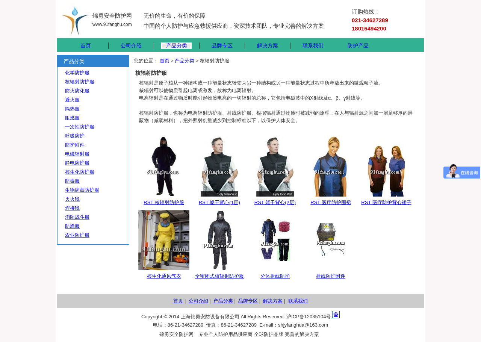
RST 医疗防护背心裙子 (386, 202)
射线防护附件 (330, 276)
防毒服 (72, 181)
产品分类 (176, 45)
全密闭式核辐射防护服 (219, 276)
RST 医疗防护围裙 (330, 202)
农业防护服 (77, 235)
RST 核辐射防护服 (164, 202)
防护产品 (358, 45)
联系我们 (313, 45)
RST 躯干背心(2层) (275, 202)
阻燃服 (72, 118)
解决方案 (267, 45)
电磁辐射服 (77, 154)
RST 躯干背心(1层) (219, 202)
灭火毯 (72, 199)
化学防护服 (77, 73)
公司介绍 (131, 45)
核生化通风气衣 (164, 276)
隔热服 (72, 109)
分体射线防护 (275, 276)
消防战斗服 (77, 217)
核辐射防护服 (79, 82)
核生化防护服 (79, 172)
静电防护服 (77, 163)
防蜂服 (72, 226)
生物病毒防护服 (82, 190)
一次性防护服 (79, 127)
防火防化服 (77, 91)
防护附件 (75, 145)
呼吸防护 (75, 136)
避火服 (72, 100)
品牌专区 (222, 45)
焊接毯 (72, 208)
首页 (85, 45)
